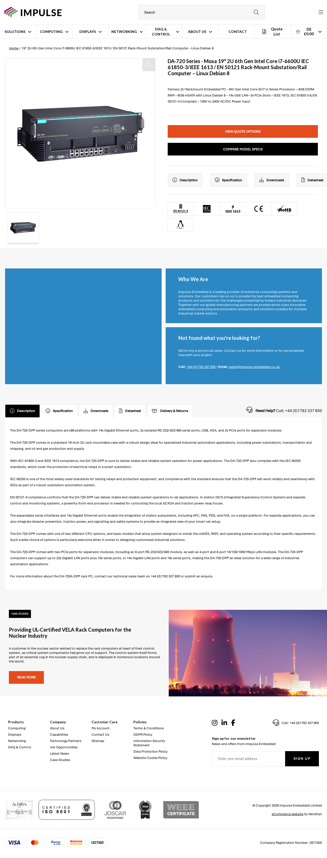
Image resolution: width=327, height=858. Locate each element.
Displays (87, 31)
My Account (101, 728)
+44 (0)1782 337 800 (201, 367)
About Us (197, 31)
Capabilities (59, 734)
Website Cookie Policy (150, 758)
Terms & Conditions (148, 728)
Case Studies (60, 760)
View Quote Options (243, 131)
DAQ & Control (161, 31)
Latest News (59, 753)
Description (185, 180)
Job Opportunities (64, 747)
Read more (26, 677)
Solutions (15, 31)
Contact (238, 31)
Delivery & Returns (170, 411)
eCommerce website (287, 814)
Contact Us (100, 734)
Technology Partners (65, 741)
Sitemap (98, 741)
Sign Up (302, 758)
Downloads (271, 180)
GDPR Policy (142, 734)
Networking (124, 31)
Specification (228, 180)
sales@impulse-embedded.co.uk (254, 367)
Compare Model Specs (243, 149)
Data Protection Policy (150, 751)
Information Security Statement (149, 743)
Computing (51, 31)
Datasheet (130, 411)
